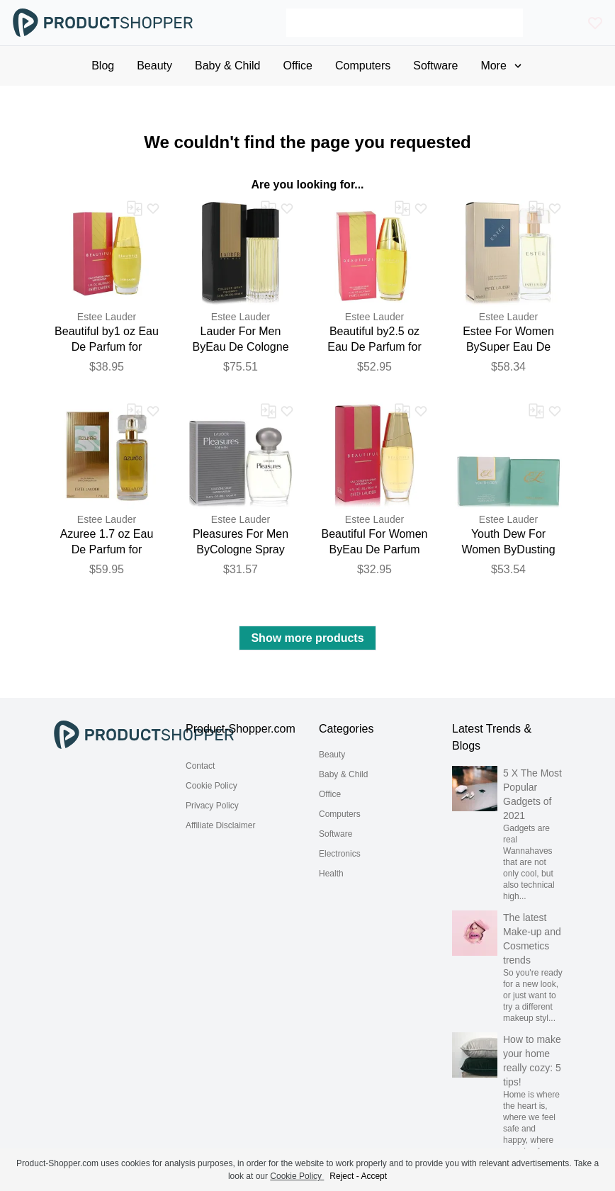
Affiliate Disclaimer (220, 825)
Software (335, 834)
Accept (374, 1176)
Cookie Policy (211, 786)
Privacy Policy (212, 806)
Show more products (307, 638)
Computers (340, 814)
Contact (200, 766)
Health (331, 874)
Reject (341, 1176)
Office (330, 794)
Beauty (332, 755)
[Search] (404, 23)
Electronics (340, 854)
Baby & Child (343, 774)
